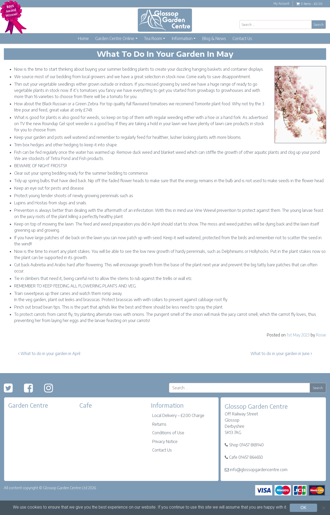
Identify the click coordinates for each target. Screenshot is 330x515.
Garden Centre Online (114, 38)
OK (303, 507)
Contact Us (242, 38)
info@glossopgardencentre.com (258, 469)
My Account (281, 3)
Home (83, 38)
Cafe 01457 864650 (246, 457)
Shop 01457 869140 (246, 444)
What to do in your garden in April (49, 353)
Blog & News (214, 38)
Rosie (321, 334)
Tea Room (153, 38)
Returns (159, 424)
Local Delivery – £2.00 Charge (178, 415)
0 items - (309, 4)
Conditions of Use (168, 432)
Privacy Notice (165, 441)
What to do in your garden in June (281, 353)
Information (182, 38)
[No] (323, 507)
